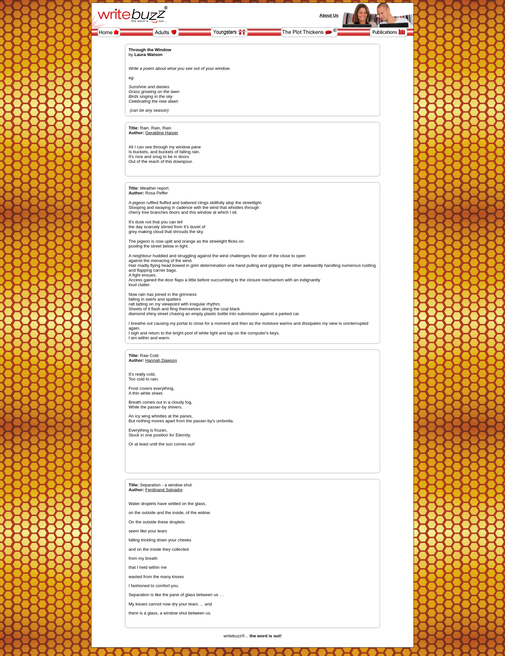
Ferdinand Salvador (164, 489)
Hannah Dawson (161, 360)
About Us (328, 15)
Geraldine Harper (161, 132)
